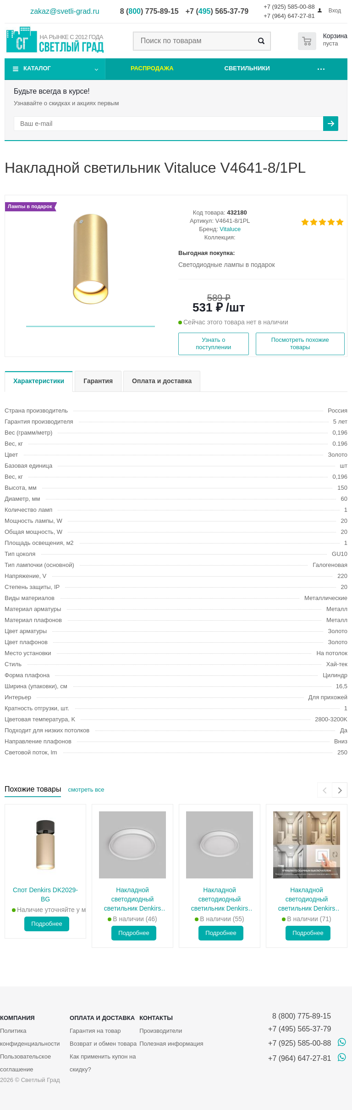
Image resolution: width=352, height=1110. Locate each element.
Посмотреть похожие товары (300, 343)
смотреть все (86, 789)
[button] (90, 326)
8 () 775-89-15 (149, 11)
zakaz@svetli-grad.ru (64, 11)
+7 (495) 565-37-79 (299, 1029)
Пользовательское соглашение (25, 1063)
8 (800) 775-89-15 (299, 1016)
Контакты (156, 1017)
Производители (160, 1030)
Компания (17, 1017)
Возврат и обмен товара (103, 1043)
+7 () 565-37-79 (217, 11)
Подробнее (46, 923)
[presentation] (324, 790)
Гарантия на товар (95, 1030)
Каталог (37, 68)
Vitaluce (230, 229)
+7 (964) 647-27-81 (289, 15)
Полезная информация (171, 1043)
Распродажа (152, 68)
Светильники (247, 68)
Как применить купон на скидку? (103, 1063)
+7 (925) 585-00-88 (289, 6)
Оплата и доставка (102, 1017)
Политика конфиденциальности (30, 1037)
